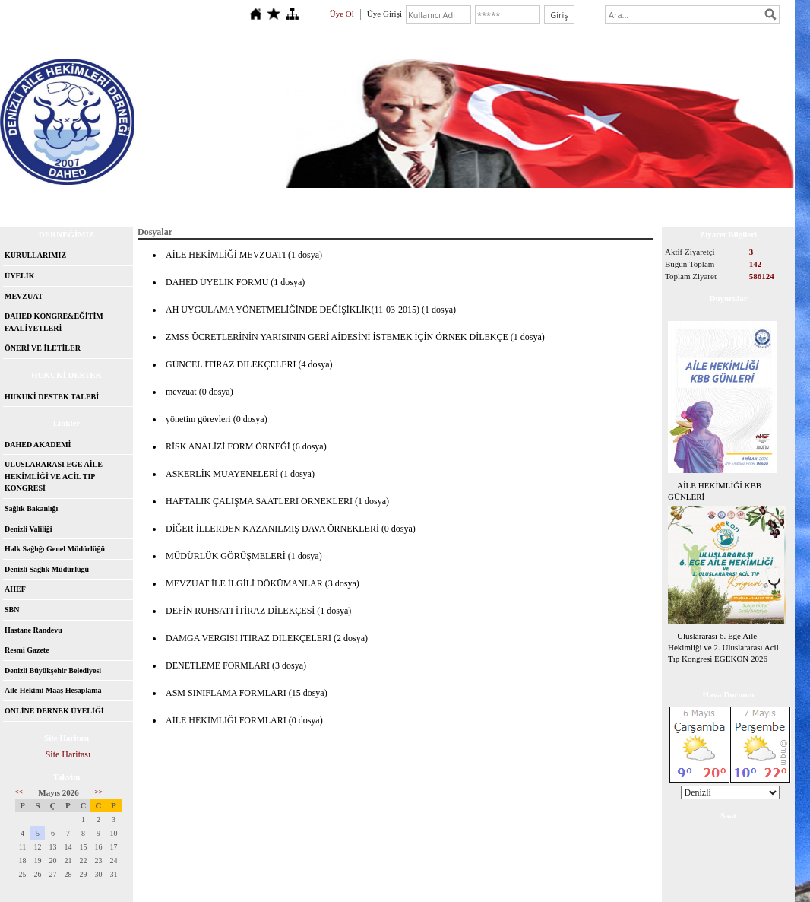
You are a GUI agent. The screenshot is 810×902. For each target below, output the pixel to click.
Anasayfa (46, 201)
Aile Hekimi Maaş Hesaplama (53, 690)
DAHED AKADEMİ (38, 444)
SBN (12, 609)
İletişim (179, 201)
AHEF (15, 589)
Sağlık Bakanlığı (31, 508)
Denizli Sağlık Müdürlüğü (47, 569)
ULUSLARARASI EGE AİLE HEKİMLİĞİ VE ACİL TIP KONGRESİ (54, 476)
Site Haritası (68, 754)
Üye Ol (342, 13)
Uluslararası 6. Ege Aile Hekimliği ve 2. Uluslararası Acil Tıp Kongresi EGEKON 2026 (723, 647)
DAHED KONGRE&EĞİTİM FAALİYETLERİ (54, 322)
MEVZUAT (24, 296)
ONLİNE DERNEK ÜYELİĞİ (54, 711)
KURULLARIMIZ (35, 255)
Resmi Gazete (27, 650)
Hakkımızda (115, 201)
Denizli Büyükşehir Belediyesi (53, 670)
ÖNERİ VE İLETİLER (43, 348)
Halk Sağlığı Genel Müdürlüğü (55, 549)
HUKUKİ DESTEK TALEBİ (52, 396)
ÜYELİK (19, 276)
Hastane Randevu (33, 630)
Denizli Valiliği (28, 529)
